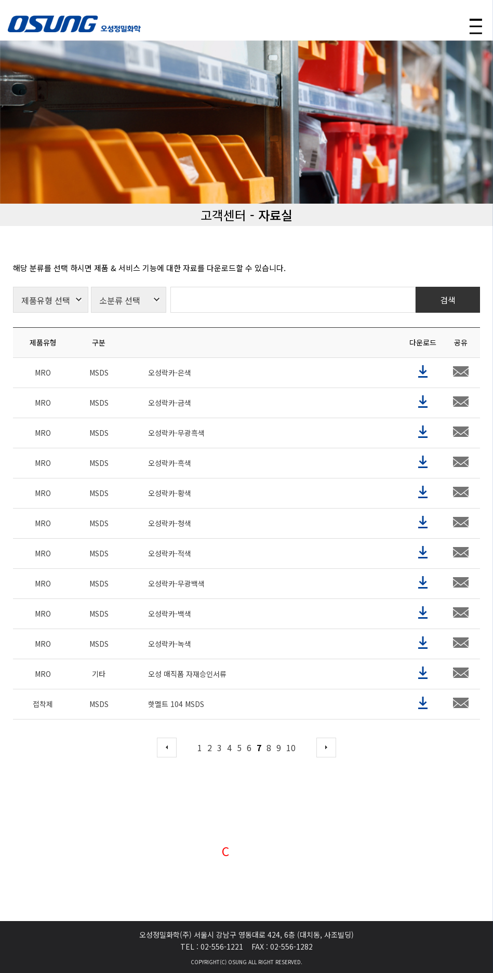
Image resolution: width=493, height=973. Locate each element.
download (423, 395)
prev (167, 771)
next (326, 771)
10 (291, 771)
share (460, 395)
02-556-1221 (222, 946)
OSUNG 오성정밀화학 (74, 24)
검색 (448, 323)
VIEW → (246, 890)
